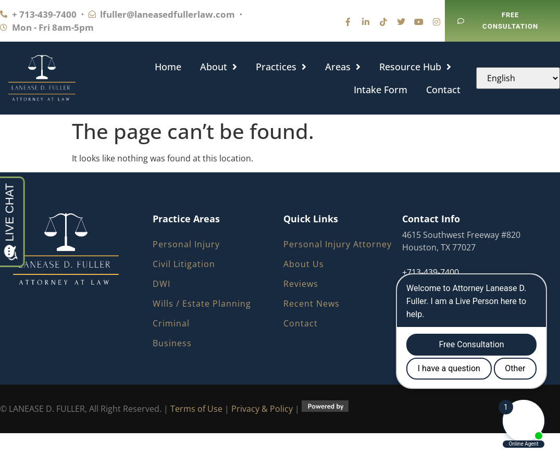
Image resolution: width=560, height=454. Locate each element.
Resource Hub (415, 67)
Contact (443, 89)
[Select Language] (518, 78)
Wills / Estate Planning (202, 303)
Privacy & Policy (262, 408)
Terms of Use (196, 408)
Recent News (311, 303)
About (218, 67)
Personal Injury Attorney (337, 244)
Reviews (300, 284)
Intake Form (380, 89)
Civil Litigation (184, 264)
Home (168, 66)
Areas (342, 67)
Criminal (171, 323)
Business (172, 343)
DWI (161, 284)
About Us (303, 264)
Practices (281, 67)
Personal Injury (186, 244)
